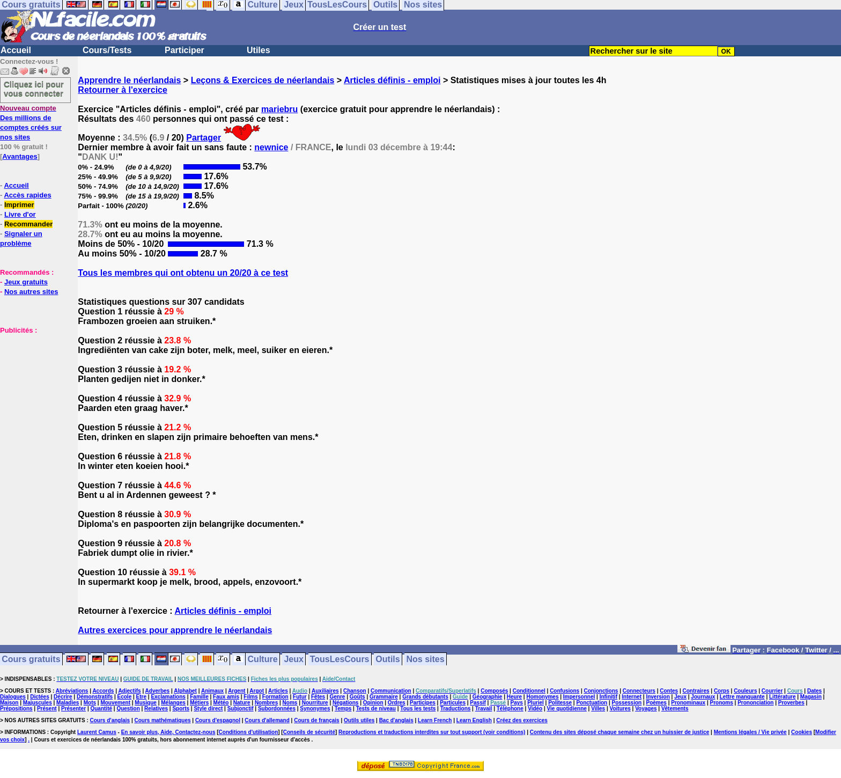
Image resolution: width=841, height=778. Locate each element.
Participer (184, 50)
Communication (391, 691)
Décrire (63, 697)
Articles (278, 691)
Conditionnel (529, 691)
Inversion (657, 697)
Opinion (373, 703)
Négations (345, 703)
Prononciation (755, 703)
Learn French (435, 720)
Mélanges (173, 703)
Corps (721, 691)
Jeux (293, 659)
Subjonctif (240, 708)
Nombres (266, 703)
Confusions (564, 691)
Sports (180, 708)
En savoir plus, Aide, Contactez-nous (168, 732)
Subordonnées (277, 708)
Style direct (208, 708)
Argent (236, 691)
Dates (814, 691)
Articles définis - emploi (392, 80)
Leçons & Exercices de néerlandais (263, 80)
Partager (203, 137)
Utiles (258, 50)
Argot (256, 691)
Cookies (801, 732)
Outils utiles (359, 720)
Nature (241, 703)
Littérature (782, 697)
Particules (453, 703)
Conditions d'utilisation (248, 732)
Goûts (357, 697)
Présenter (73, 708)
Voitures (620, 708)
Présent (47, 708)
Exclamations (168, 697)
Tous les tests (418, 708)
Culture (263, 659)
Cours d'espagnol (217, 720)
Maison (9, 703)
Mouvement (115, 703)
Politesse (560, 703)
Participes (423, 703)
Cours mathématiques (163, 720)
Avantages (19, 156)
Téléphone (510, 708)
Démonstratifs (95, 697)
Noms (290, 703)
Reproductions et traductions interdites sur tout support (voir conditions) (431, 732)
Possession (627, 703)
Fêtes (318, 697)
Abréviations (72, 691)
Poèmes (656, 703)
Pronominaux (688, 703)
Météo (221, 703)
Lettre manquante (742, 697)
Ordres (396, 703)
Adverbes (157, 691)
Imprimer (19, 205)
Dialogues (13, 697)
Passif (477, 703)
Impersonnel (579, 697)
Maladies (67, 703)
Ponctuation (591, 703)
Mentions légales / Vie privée (750, 732)
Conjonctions (601, 691)
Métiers (199, 703)
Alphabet (185, 691)
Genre (337, 697)
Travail (483, 708)
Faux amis (226, 697)
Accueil (16, 50)
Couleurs (745, 691)
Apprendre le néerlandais (129, 80)
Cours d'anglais (110, 720)
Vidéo (535, 708)
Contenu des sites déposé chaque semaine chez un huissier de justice (620, 732)
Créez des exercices (522, 720)
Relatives (156, 708)
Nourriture (315, 703)
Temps (343, 708)
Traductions (455, 708)
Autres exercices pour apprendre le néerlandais (175, 630)
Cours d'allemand (267, 720)
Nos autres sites (31, 292)
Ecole (124, 697)
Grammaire (384, 697)
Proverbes (791, 703)
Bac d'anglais (396, 720)
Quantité (101, 708)
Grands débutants (425, 697)
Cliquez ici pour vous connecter (34, 88)
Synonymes (315, 708)
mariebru (279, 109)
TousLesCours (340, 659)
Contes (669, 691)
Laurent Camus (96, 732)
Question (127, 708)
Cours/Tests (107, 50)
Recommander (28, 224)
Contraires (696, 691)
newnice (271, 147)
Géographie (488, 697)
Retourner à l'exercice (122, 89)
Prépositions (16, 708)
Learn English (474, 720)
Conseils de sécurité (309, 732)
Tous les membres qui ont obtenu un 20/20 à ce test (183, 272)
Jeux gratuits (26, 282)
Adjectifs (129, 691)
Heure (514, 697)
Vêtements (675, 708)
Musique (146, 703)
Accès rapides (27, 195)
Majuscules (37, 703)
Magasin (811, 697)
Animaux (212, 691)
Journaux (703, 697)
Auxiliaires (325, 691)
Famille (199, 697)
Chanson (354, 691)
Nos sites (426, 659)
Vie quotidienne (567, 708)
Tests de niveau (376, 708)
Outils (387, 659)
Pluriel (535, 703)
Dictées (39, 697)
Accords (103, 691)
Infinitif (608, 697)
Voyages (645, 708)
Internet (631, 697)
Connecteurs (639, 691)
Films (250, 697)
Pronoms (721, 703)
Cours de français (316, 720)
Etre (141, 697)
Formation (275, 697)
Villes (598, 708)
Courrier (772, 691)
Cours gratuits (31, 659)
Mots (90, 703)
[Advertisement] (32, 388)
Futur (300, 697)
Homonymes (542, 697)
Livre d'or (20, 214)
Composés (494, 691)
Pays (516, 703)
